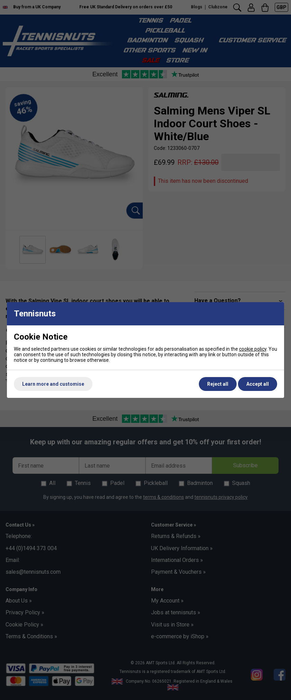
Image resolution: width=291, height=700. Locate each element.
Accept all (257, 384)
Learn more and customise (53, 384)
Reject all (217, 384)
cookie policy (252, 349)
